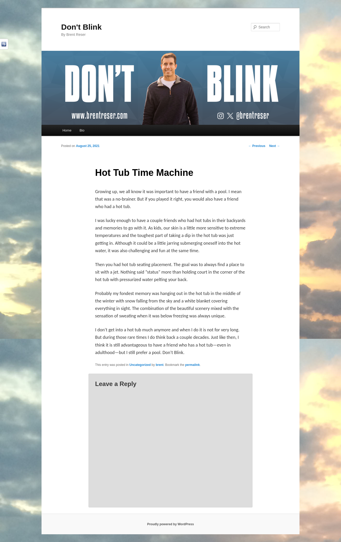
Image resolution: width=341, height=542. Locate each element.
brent (160, 365)
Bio (81, 130)
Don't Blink (81, 27)
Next (274, 146)
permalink (192, 365)
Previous (256, 146)
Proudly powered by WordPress (170, 524)
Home (66, 130)
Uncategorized (140, 365)
